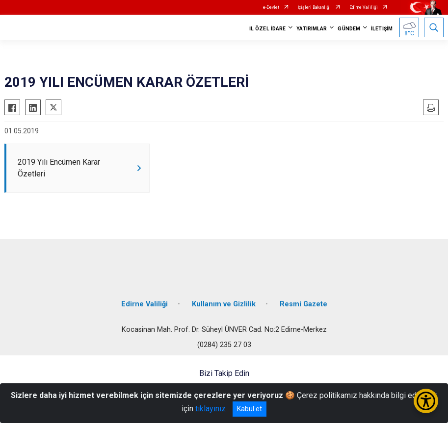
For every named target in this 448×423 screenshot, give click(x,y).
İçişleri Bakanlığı (314, 7)
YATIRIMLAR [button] (311, 28)
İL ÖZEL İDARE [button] (267, 28)
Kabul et (249, 409)
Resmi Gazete (303, 304)
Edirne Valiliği (363, 7)
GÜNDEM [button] (349, 28)
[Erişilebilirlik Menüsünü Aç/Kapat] (426, 401)
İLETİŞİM (382, 28)
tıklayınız (210, 408)
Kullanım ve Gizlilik (224, 304)
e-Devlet (271, 7)
